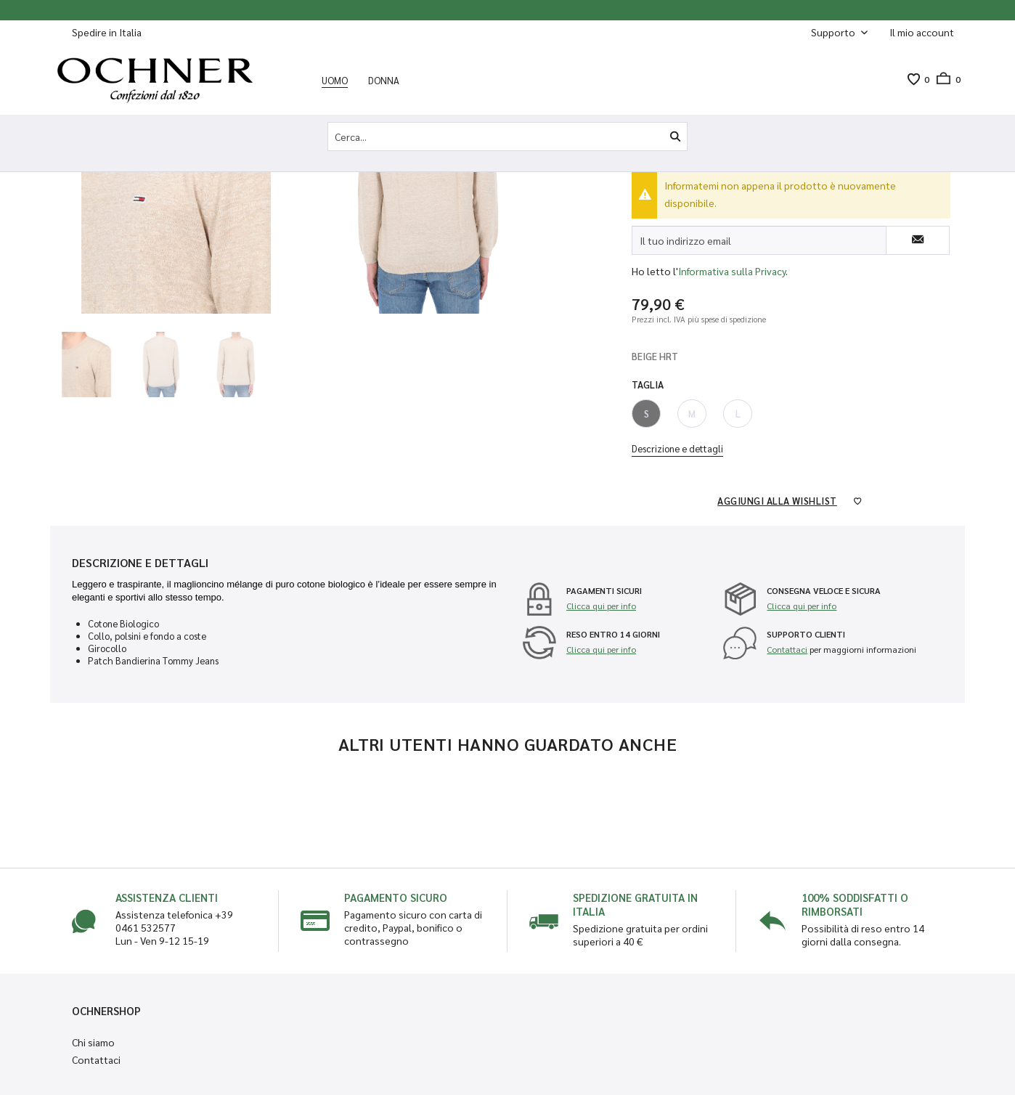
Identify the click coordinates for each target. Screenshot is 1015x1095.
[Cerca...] (507, 136)
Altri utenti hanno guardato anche (507, 743)
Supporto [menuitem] (834, 31)
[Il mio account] (921, 31)
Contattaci (787, 649)
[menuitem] (922, 32)
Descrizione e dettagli (677, 448)
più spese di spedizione (727, 319)
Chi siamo (93, 1042)
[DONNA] (383, 80)
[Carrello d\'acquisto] (945, 79)
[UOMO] (334, 80)
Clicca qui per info (601, 605)
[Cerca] (675, 136)
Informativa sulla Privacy (732, 270)
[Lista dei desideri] (913, 79)
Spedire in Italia (107, 31)
